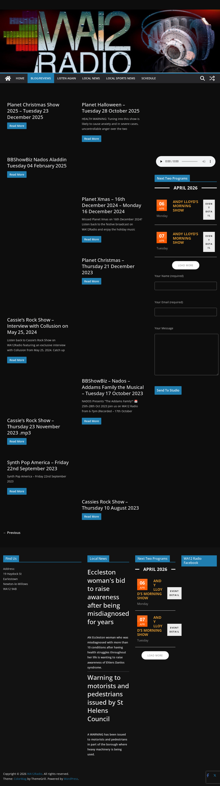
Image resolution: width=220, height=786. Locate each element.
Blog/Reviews (41, 78)
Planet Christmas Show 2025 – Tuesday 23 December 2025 (33, 110)
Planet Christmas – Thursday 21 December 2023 (108, 266)
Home (20, 78)
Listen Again (66, 78)
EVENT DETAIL (209, 208)
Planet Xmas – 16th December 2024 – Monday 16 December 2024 (111, 205)
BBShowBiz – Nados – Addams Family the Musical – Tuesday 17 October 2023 (113, 386)
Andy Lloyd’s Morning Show (185, 206)
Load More (185, 266)
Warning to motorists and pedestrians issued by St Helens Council (108, 698)
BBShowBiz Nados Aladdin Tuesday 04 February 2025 (37, 162)
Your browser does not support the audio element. (185, 161)
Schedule (149, 78)
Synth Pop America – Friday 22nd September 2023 (38, 465)
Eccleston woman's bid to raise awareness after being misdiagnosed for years (108, 597)
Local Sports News (120, 78)
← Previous (11, 532)
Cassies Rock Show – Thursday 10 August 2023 (110, 504)
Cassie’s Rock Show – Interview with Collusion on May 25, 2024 (37, 325)
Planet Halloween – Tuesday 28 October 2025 (111, 107)
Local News (91, 78)
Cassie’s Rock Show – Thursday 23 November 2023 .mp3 (33, 426)
